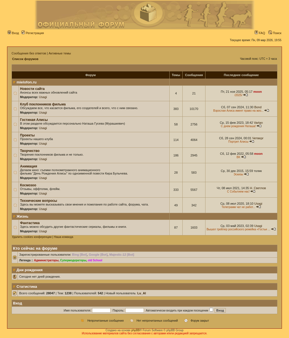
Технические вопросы (38, 201)
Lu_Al (141, 293)
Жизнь (23, 216)
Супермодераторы (73, 260)
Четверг (258, 138)
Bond (258, 107)
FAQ (260, 33)
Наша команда (63, 236)
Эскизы (238, 174)
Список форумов (25, 59)
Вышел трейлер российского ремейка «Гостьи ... (238, 229)
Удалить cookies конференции (32, 236)
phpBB (135, 330)
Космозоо (28, 185)
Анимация (28, 166)
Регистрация (32, 33)
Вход (13, 33)
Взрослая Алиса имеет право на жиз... (238, 110)
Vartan (258, 122)
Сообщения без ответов (29, 53)
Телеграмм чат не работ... (238, 207)
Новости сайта (32, 89)
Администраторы (46, 260)
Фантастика (30, 223)
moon (257, 91)
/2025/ (238, 95)
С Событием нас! (238, 191)
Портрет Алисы (238, 141)
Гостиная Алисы (34, 120)
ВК (238, 157)
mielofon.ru (27, 82)
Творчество (30, 151)
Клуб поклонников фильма (43, 104)
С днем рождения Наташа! (238, 126)
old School (95, 260)
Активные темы (60, 53)
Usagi (43, 97)
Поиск (274, 33)
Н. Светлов (258, 188)
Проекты (27, 135)
